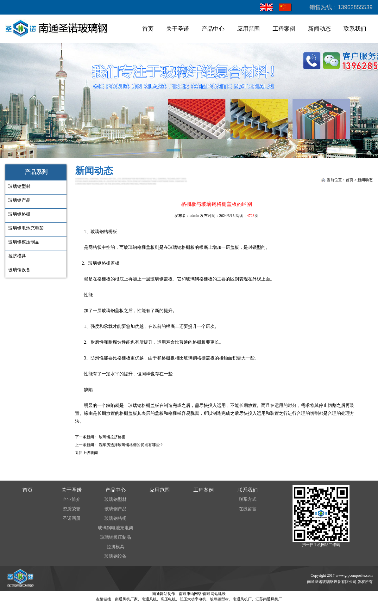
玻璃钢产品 (115, 509)
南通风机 (149, 599)
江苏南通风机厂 (268, 599)
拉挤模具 (115, 546)
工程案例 (284, 29)
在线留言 (247, 509)
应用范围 (248, 29)
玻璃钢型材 (115, 499)
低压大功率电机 (193, 599)
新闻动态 (319, 29)
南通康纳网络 (190, 594)
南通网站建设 (214, 594)
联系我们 (354, 29)
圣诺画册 (71, 518)
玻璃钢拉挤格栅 (112, 437)
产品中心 (213, 29)
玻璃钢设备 (115, 556)
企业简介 (71, 499)
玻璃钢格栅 (115, 518)
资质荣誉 (71, 509)
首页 (148, 29)
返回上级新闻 (86, 453)
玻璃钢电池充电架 (115, 527)
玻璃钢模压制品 (115, 537)
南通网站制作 (163, 594)
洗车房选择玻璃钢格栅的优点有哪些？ (131, 445)
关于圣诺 (177, 29)
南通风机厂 (242, 599)
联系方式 (247, 499)
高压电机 (168, 599)
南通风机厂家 (126, 599)
